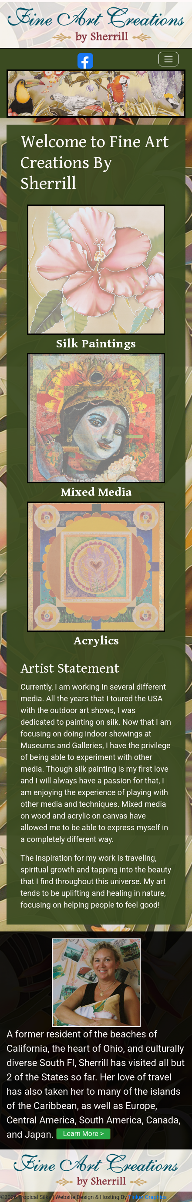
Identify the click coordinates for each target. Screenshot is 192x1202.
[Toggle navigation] (168, 59)
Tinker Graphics (147, 1197)
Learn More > (83, 1133)
